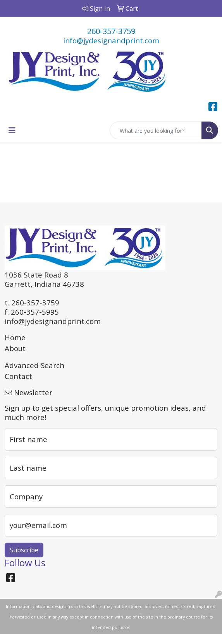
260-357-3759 (111, 31)
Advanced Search (34, 365)
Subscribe (24, 550)
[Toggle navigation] (12, 130)
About (15, 348)
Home (15, 337)
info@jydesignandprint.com (111, 40)
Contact (18, 376)
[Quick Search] (156, 130)
